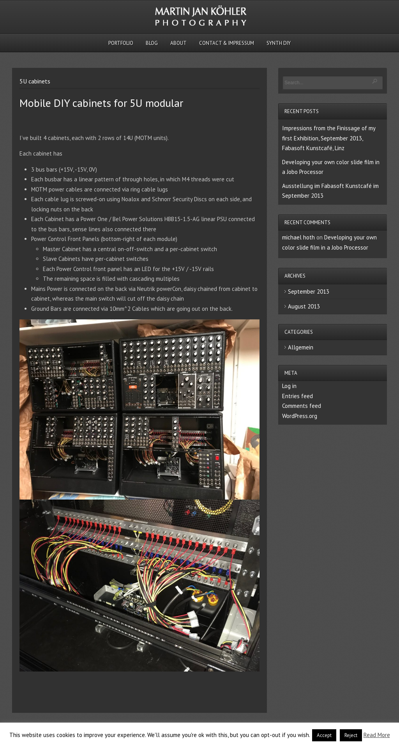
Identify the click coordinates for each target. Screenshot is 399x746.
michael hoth (298, 237)
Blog (152, 43)
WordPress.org (299, 416)
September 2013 (308, 291)
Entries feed (297, 396)
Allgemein (300, 347)
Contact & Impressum (226, 43)
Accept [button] (324, 735)
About (178, 43)
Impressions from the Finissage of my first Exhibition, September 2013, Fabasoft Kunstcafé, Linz (328, 138)
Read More (377, 735)
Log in (289, 386)
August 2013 (304, 306)
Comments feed (301, 405)
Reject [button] (350, 735)
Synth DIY (279, 43)
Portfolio (120, 43)
